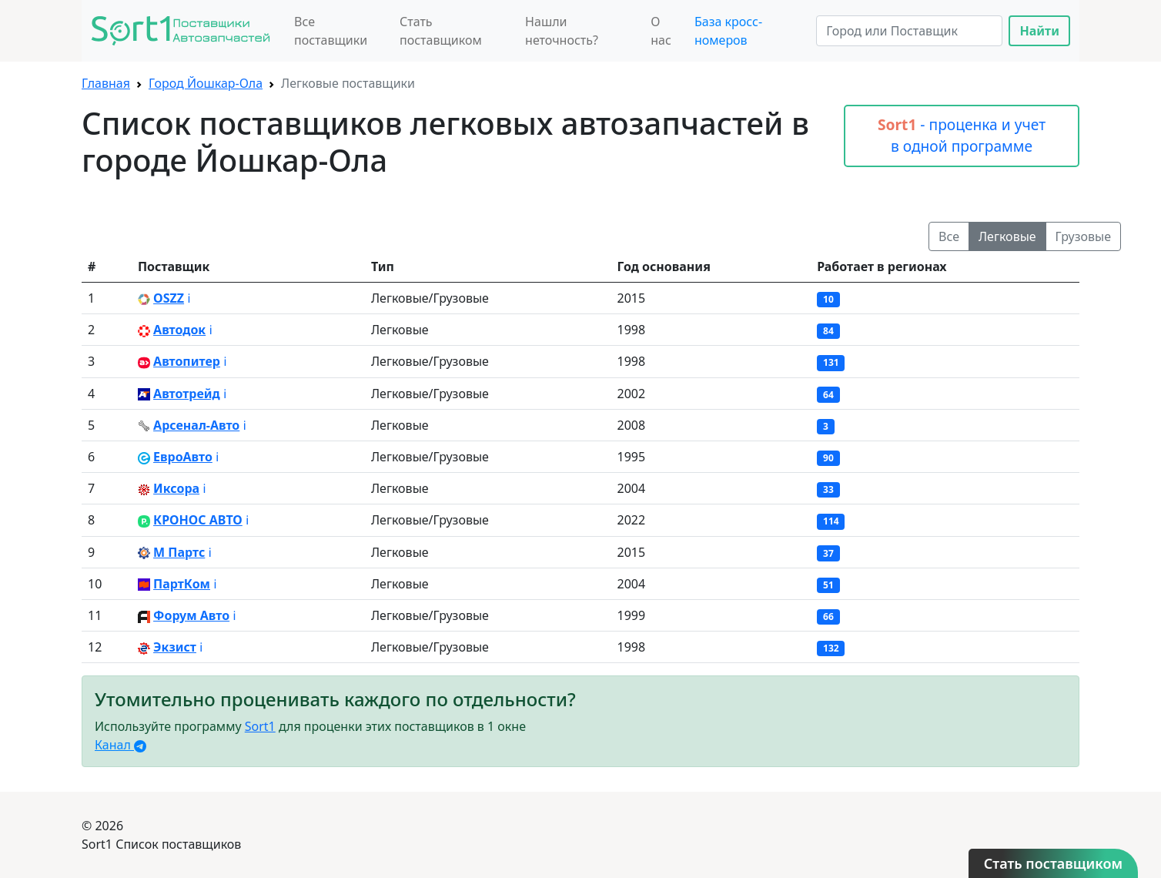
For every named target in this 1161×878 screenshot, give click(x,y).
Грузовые (1083, 236)
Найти (1039, 30)
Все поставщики (330, 31)
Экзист (174, 646)
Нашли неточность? (561, 31)
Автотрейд (186, 393)
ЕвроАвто (182, 456)
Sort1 (260, 726)
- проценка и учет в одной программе (962, 135)
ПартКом (181, 583)
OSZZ (168, 298)
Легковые (1007, 236)
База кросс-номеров (728, 31)
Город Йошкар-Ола (206, 83)
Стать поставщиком (441, 31)
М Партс (179, 552)
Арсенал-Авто (196, 425)
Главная (106, 83)
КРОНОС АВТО (198, 519)
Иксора (176, 488)
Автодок (179, 329)
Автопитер (186, 361)
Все (949, 236)
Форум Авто (191, 615)
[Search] (909, 30)
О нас (661, 31)
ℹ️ (188, 298)
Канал (120, 744)
